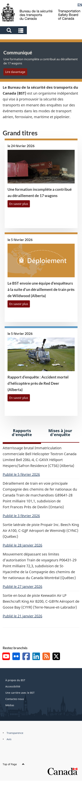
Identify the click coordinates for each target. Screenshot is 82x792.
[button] (14, 30)
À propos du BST (15, 680)
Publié (21, 474)
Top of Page (14, 764)
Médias (9, 705)
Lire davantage (15, 72)
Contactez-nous (14, 699)
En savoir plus (18, 204)
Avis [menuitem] (9, 739)
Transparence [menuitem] (15, 733)
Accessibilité (12, 686)
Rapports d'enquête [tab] (22, 432)
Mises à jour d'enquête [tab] (60, 432)
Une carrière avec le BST (20, 692)
